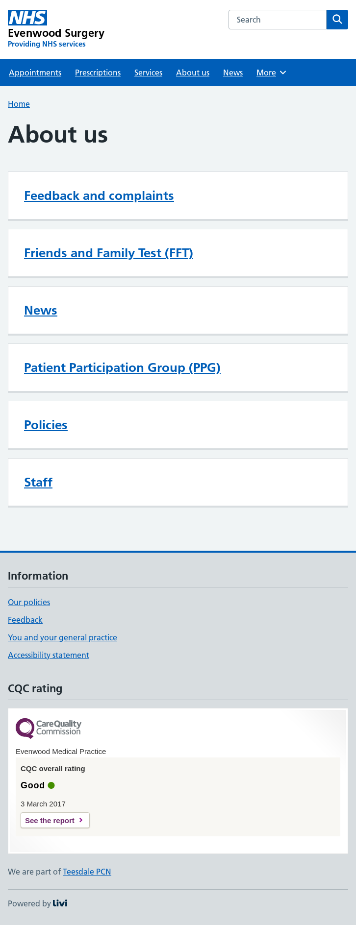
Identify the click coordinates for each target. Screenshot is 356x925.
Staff (38, 482)
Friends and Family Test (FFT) (108, 253)
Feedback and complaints (99, 195)
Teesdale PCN (87, 871)
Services (148, 72)
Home (19, 104)
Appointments (35, 72)
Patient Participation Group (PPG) (122, 367)
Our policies (29, 602)
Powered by (37, 903)
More (271, 72)
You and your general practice (62, 637)
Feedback (25, 620)
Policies (46, 425)
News (233, 72)
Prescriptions (98, 72)
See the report (50, 820)
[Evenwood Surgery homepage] (56, 29)
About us (192, 72)
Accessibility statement (48, 655)
